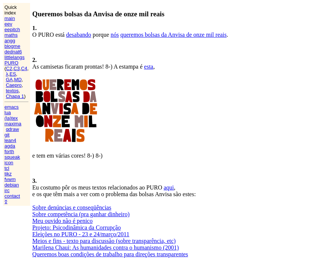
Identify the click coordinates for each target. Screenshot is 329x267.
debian (11, 185)
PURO (11, 63)
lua (7, 112)
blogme (12, 46)
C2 (9, 68)
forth (9, 151)
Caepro (14, 85)
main (9, 18)
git (7, 135)
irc (7, 190)
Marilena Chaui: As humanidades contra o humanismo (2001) (105, 247)
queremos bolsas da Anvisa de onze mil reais (173, 35)
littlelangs (14, 57)
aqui (169, 187)
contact (12, 196)
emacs (11, 107)
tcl (6, 168)
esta (148, 66)
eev (8, 24)
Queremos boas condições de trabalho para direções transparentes (110, 254)
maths (10, 35)
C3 (17, 68)
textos (12, 90)
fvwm (10, 179)
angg (9, 40)
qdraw (12, 129)
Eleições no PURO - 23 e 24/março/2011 (80, 234)
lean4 (10, 140)
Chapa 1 (15, 96)
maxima (13, 123)
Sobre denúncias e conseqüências (71, 207)
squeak (12, 157)
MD (18, 79)
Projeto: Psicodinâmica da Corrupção (76, 227)
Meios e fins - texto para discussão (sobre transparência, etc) (104, 241)
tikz (8, 174)
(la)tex (11, 118)
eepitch (12, 29)
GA (9, 79)
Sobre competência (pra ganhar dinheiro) (80, 214)
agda (9, 146)
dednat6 (13, 52)
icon (8, 162)
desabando (78, 35)
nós (115, 35)
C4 (24, 68)
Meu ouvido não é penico (62, 221)
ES (13, 74)
